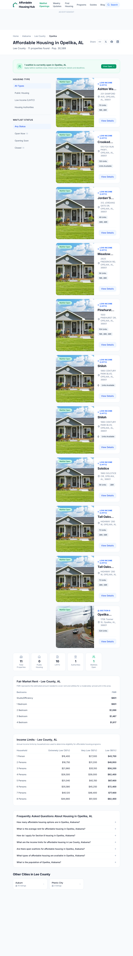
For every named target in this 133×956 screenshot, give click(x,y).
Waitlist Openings (44, 4)
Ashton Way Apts (106, 89)
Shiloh (102, 366)
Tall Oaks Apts (104, 517)
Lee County (40, 36)
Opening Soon (22, 140)
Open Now (21, 133)
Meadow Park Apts (105, 254)
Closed (19, 147)
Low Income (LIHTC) (25, 100)
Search (112, 4)
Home (16, 36)
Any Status (20, 126)
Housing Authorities (24, 107)
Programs (81, 4)
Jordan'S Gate (104, 198)
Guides (93, 4)
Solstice (103, 468)
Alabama (26, 36)
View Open (109, 66)
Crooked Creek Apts (106, 142)
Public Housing (22, 93)
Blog (102, 4)
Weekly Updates (57, 4)
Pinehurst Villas (104, 310)
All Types (19, 86)
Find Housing (69, 4)
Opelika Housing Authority (104, 615)
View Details (107, 120)
